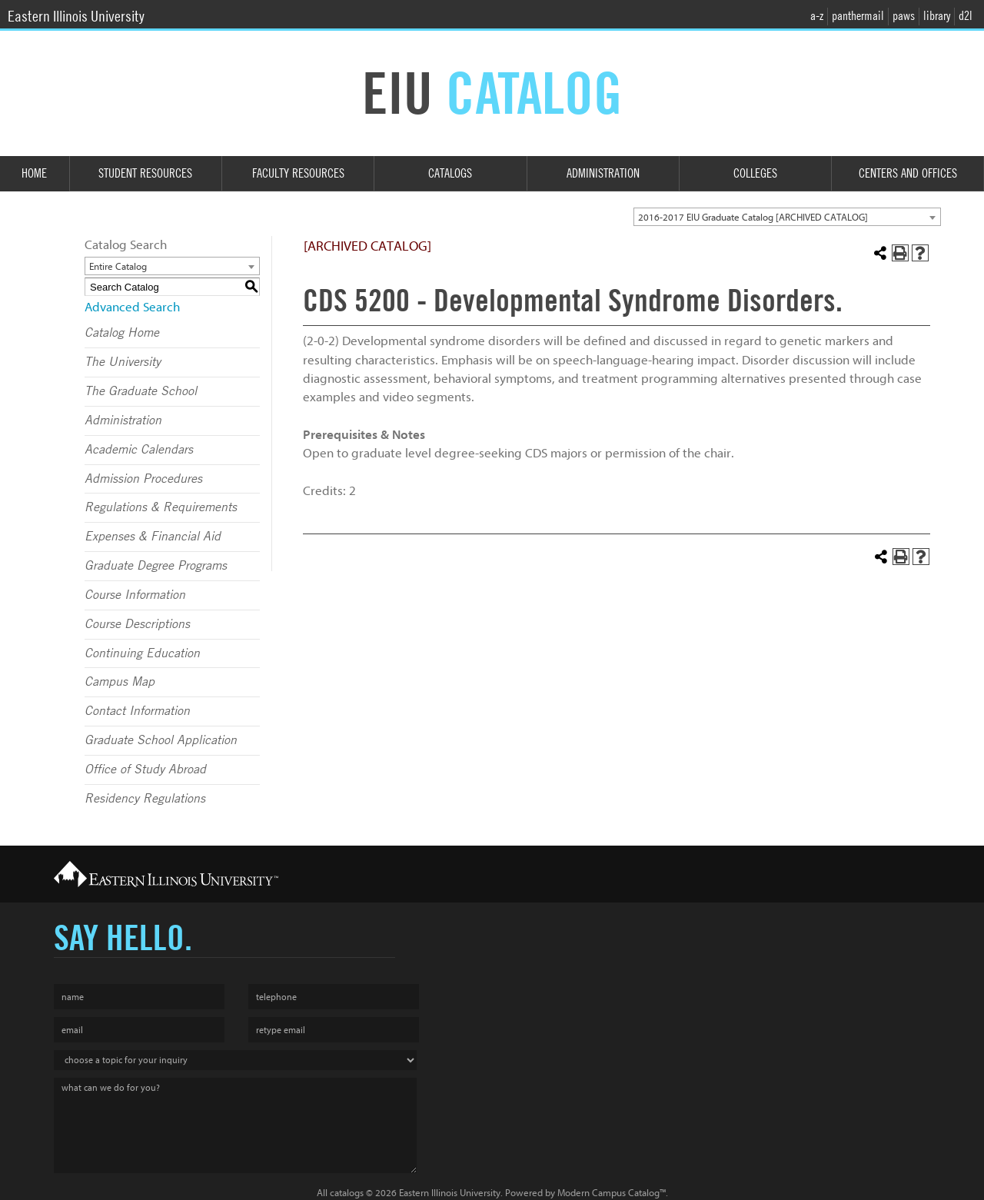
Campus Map (120, 682)
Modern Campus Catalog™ (611, 1192)
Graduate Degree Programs (156, 565)
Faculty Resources (298, 173)
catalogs (347, 1192)
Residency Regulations (145, 798)
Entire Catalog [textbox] (118, 266)
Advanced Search (132, 307)
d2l (965, 15)
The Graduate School (141, 391)
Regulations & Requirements (161, 507)
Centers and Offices (908, 173)
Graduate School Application (161, 740)
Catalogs (450, 173)
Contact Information (137, 711)
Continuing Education (142, 653)
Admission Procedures (143, 479)
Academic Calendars (139, 449)
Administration (603, 173)
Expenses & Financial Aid (153, 536)
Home (34, 173)
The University (123, 362)
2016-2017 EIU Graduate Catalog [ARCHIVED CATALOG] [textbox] (753, 217)
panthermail (858, 15)
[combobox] (787, 217)
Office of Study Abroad (145, 769)
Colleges (755, 173)
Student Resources (145, 173)
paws (904, 15)
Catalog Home (122, 333)
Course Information (135, 595)
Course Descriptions (137, 624)
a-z (816, 15)
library (936, 15)
